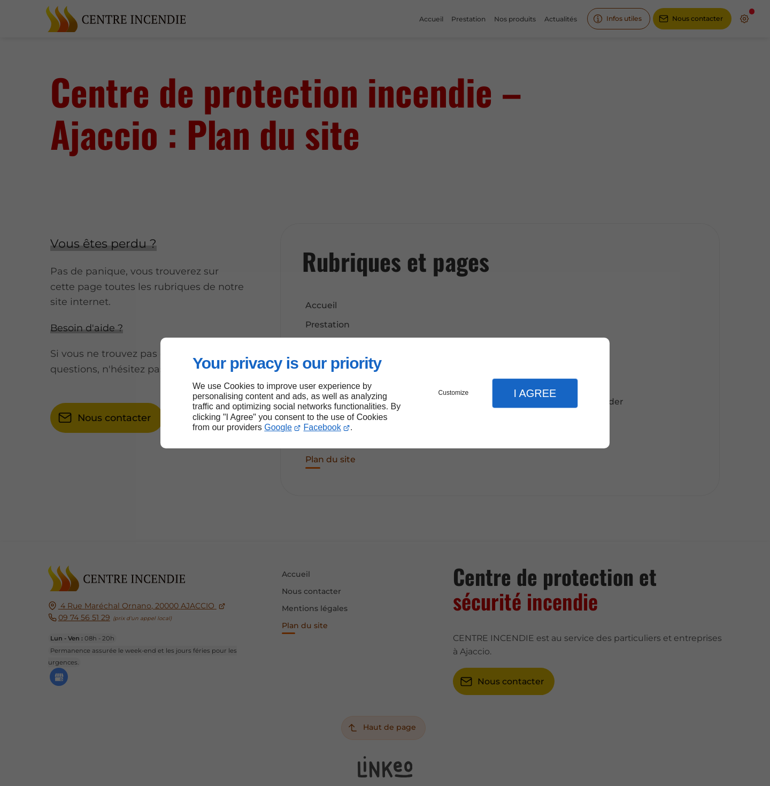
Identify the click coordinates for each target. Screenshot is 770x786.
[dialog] (385, 393)
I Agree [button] (534, 393)
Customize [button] (453, 392)
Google (278, 427)
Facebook (322, 427)
